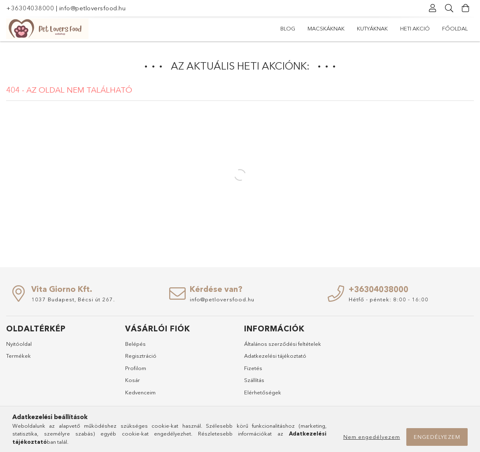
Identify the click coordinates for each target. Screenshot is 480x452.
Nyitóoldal (19, 343)
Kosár (132, 380)
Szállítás (254, 380)
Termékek (18, 355)
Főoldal (293, 28)
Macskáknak (421, 28)
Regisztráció (140, 355)
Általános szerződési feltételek (282, 343)
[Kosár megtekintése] (465, 8)
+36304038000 (30, 8)
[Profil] (432, 8)
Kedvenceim (140, 392)
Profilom (135, 368)
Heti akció (333, 28)
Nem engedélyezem (371, 436)
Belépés (135, 343)
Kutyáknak (375, 28)
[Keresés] (449, 8)
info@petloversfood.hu (92, 8)
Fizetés (253, 368)
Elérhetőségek (262, 392)
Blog (460, 28)
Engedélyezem (437, 436)
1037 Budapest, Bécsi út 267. (73, 299)
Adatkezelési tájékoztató (275, 355)
